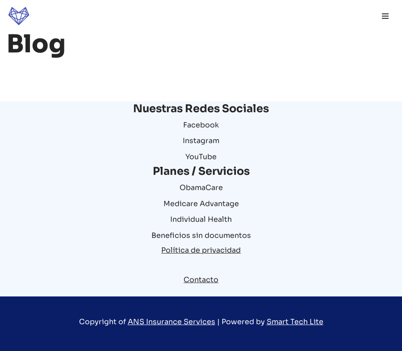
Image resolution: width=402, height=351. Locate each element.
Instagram (201, 140)
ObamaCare (201, 187)
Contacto (201, 279)
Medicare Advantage (201, 203)
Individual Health (201, 219)
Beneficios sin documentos (201, 235)
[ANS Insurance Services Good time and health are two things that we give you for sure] (19, 16)
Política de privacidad (201, 250)
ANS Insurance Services (171, 321)
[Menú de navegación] (385, 16)
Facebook (201, 125)
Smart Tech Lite (295, 321)
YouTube (201, 156)
